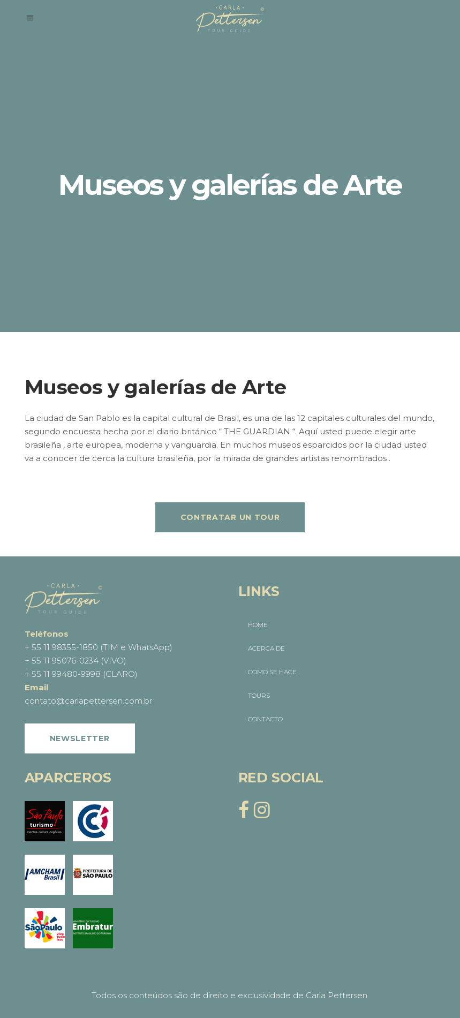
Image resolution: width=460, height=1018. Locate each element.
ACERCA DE (266, 648)
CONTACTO (265, 719)
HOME (258, 625)
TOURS (259, 695)
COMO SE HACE (272, 672)
